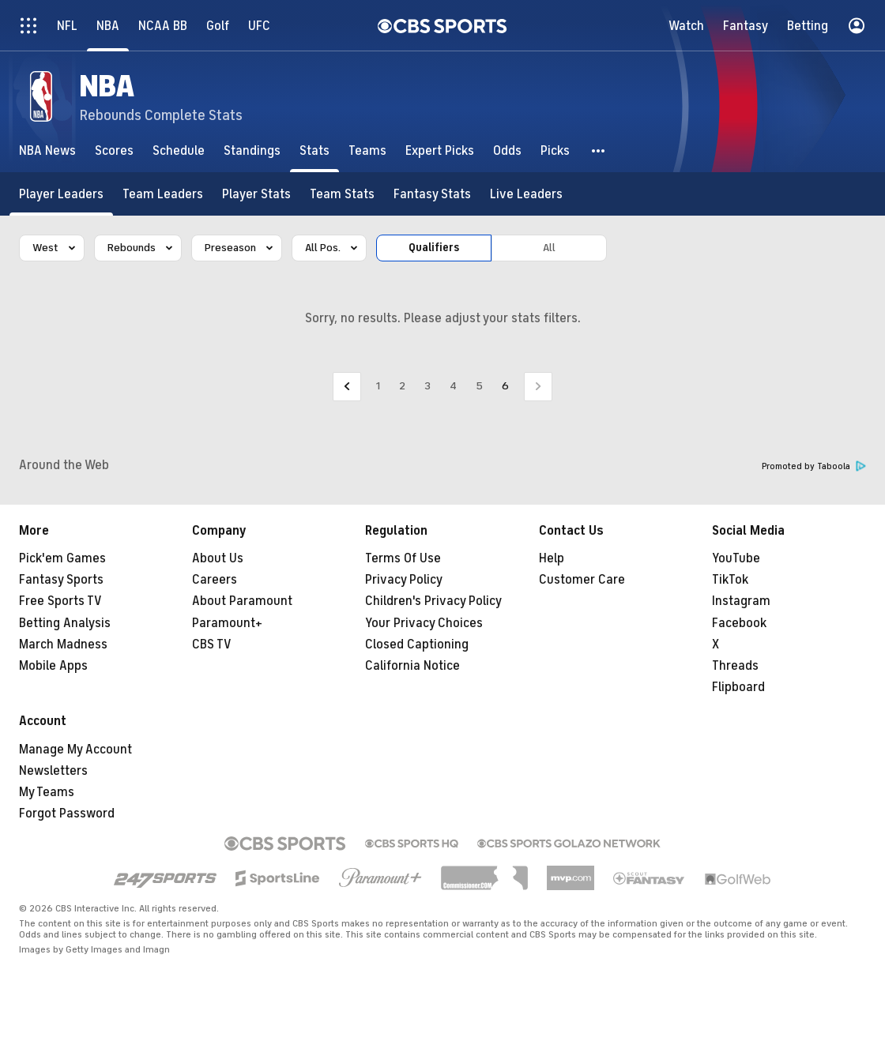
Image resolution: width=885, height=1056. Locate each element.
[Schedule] (178, 150)
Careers (214, 580)
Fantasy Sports (61, 580)
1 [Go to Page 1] (378, 386)
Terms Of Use (403, 558)
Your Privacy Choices (424, 623)
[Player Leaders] (61, 194)
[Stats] (314, 150)
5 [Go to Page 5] (479, 386)
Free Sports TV (60, 601)
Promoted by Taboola (814, 466)
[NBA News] (47, 150)
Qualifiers (434, 247)
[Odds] (507, 150)
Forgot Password (67, 813)
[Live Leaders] (526, 194)
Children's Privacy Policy (433, 601)
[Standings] (252, 150)
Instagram (741, 601)
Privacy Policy (403, 580)
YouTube (736, 558)
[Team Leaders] (163, 194)
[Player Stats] (256, 194)
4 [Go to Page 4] (453, 386)
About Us (217, 558)
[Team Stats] (342, 194)
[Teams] (367, 150)
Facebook (739, 623)
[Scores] (114, 150)
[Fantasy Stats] (432, 194)
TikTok (730, 580)
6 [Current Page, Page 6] (505, 386)
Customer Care (582, 580)
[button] (599, 150)
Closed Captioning (417, 644)
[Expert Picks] (440, 150)
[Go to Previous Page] (347, 386)
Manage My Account (75, 749)
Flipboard (738, 687)
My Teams (46, 792)
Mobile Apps (53, 666)
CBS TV (212, 644)
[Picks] (555, 150)
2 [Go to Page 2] (402, 386)
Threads (735, 666)
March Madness (63, 644)
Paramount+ (227, 623)
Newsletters (53, 771)
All (549, 247)
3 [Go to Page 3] (427, 386)
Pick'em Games (62, 558)
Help (551, 558)
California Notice (412, 666)
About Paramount (242, 601)
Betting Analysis (65, 623)
